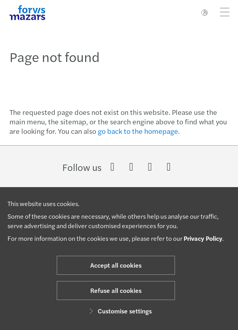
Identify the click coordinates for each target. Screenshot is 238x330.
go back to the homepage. (139, 131)
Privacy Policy (203, 238)
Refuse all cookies (115, 290)
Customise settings (119, 310)
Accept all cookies (115, 265)
